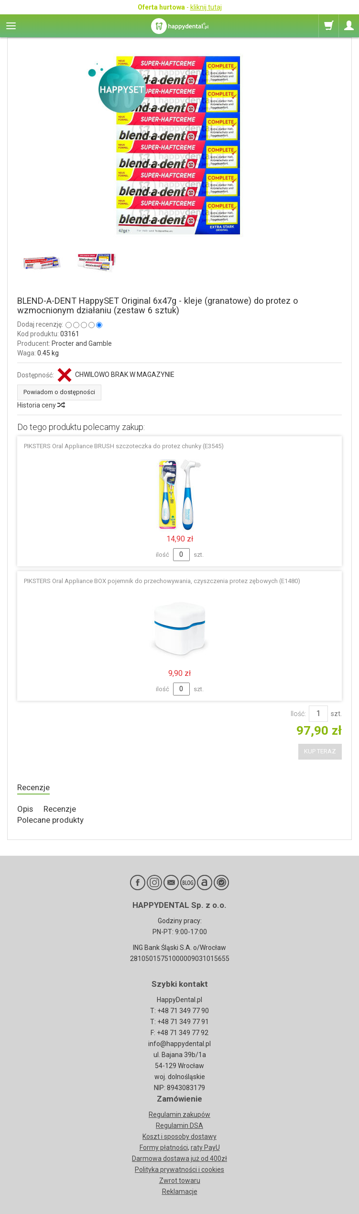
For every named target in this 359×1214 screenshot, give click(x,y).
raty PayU (205, 1147)
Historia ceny (40, 405)
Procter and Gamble (82, 343)
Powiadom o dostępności (59, 392)
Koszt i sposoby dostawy (179, 1136)
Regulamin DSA (179, 1125)
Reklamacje (179, 1191)
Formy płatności (164, 1147)
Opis (25, 809)
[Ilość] (318, 714)
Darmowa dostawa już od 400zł (179, 1158)
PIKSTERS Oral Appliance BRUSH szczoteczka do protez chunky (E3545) (124, 446)
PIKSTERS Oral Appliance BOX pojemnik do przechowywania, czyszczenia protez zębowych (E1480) (162, 581)
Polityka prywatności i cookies (179, 1169)
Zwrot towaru (179, 1180)
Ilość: (298, 713)
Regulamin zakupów (179, 1114)
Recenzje (33, 787)
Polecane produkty (50, 820)
